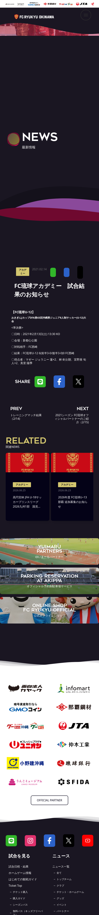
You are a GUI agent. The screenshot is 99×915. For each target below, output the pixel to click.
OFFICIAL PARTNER (49, 800)
